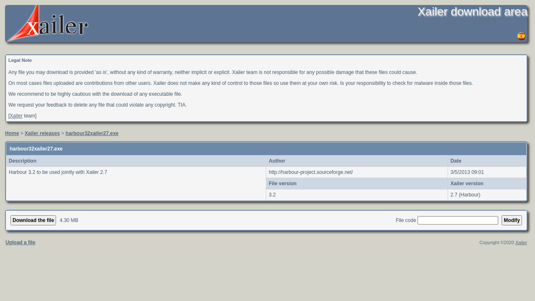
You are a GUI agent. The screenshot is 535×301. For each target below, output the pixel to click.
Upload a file (20, 242)
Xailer (16, 116)
